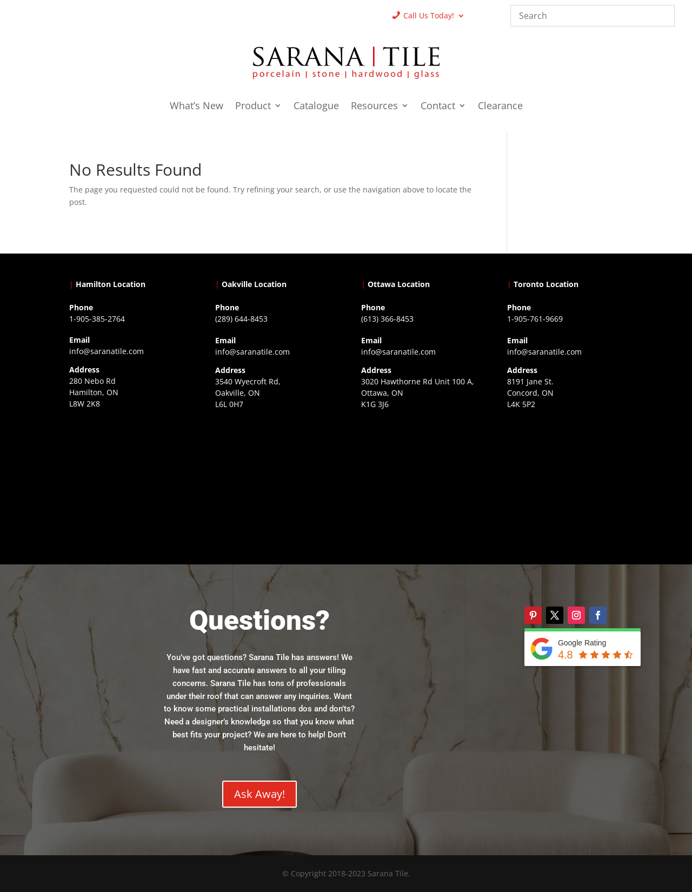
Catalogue (316, 107)
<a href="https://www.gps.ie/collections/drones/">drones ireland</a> (273, 479)
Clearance (500, 107)
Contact (438, 107)
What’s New (196, 107)
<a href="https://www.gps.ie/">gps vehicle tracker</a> (565, 479)
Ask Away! (259, 794)
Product (253, 107)
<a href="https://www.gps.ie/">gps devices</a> (419, 479)
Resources (374, 107)
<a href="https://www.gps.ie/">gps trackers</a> (127, 478)
